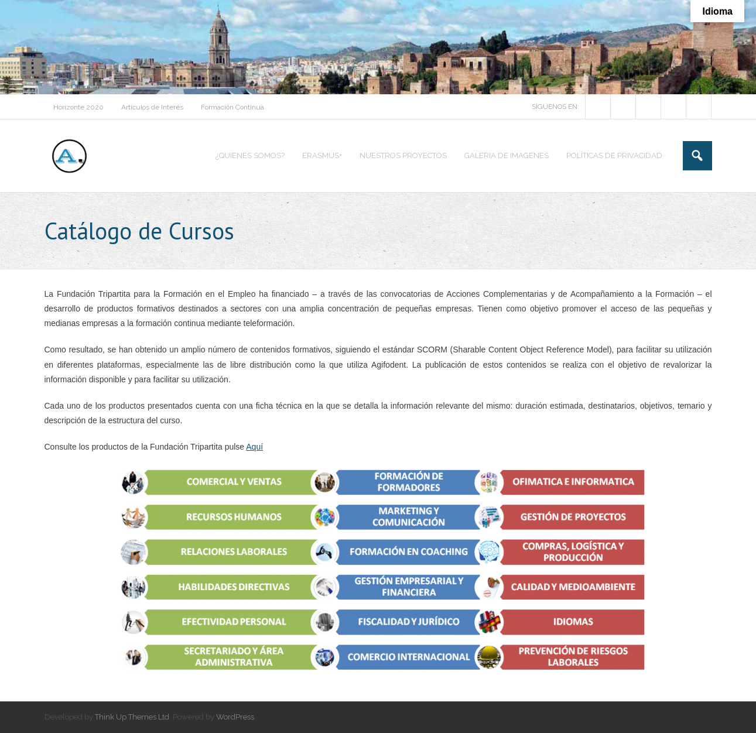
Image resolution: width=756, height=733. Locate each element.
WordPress (235, 717)
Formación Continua (232, 107)
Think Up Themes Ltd (132, 717)
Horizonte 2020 (78, 107)
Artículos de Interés (152, 107)
